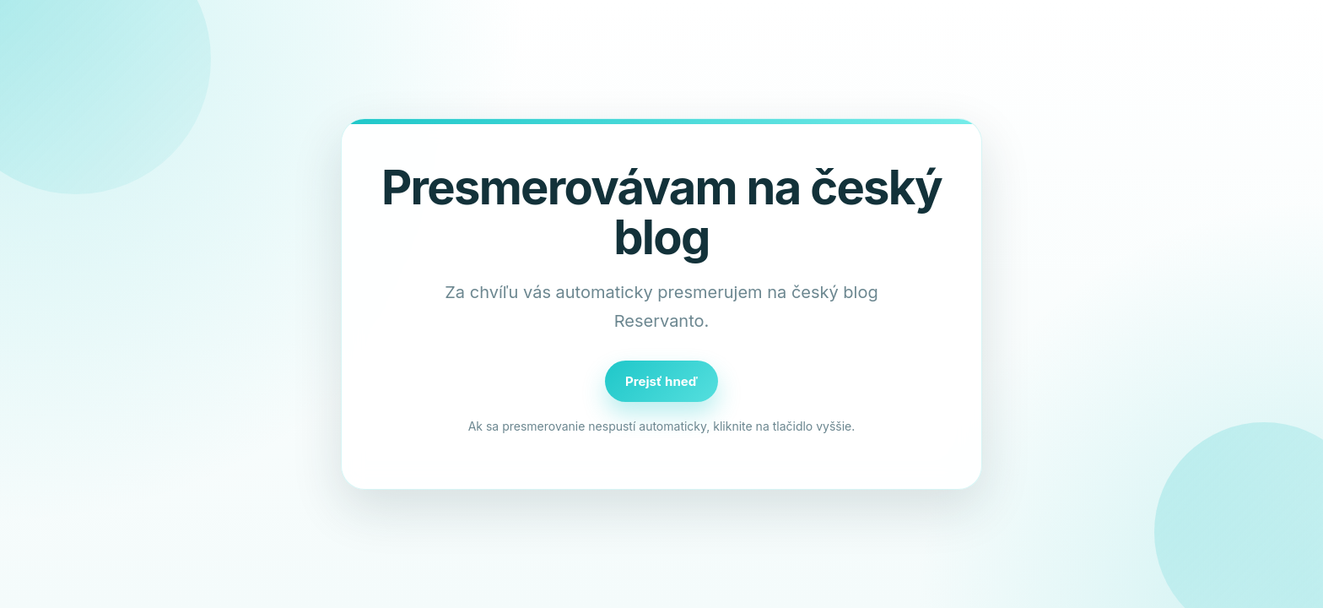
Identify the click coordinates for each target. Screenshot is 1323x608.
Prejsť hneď (661, 381)
